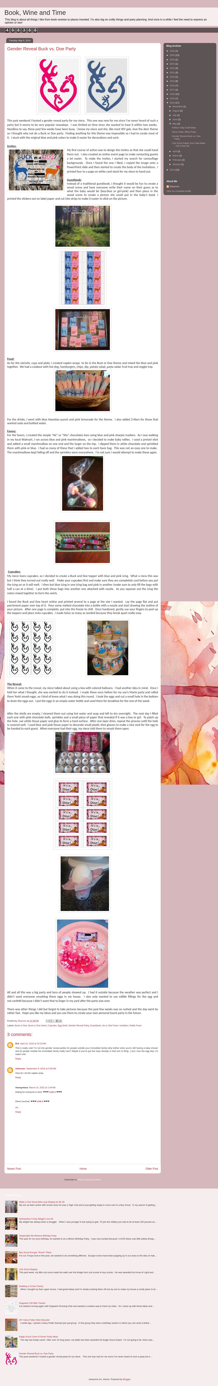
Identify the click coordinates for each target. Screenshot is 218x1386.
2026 (172, 51)
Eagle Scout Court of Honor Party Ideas (38, 1336)
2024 (172, 59)
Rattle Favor (136, 1025)
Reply (18, 1058)
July (175, 115)
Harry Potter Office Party (184, 132)
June (175, 119)
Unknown (20, 1068)
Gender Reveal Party (78, 1025)
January (177, 164)
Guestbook (95, 1025)
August (176, 110)
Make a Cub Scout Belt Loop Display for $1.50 (42, 1202)
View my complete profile (178, 191)
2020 (172, 77)
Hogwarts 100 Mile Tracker (32, 1303)
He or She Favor (110, 1025)
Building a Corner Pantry (31, 1286)
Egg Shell (62, 1025)
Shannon (174, 186)
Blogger (126, 1379)
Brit (17, 1043)
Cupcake (52, 1025)
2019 (172, 81)
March (176, 155)
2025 (172, 55)
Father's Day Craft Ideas (184, 127)
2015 (172, 98)
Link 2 (40, 1101)
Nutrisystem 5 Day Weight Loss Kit (36, 1219)
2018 (172, 85)
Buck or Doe (21, 1025)
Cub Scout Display (28, 1269)
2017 (172, 89)
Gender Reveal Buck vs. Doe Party (36, 1353)
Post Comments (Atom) (89, 1179)
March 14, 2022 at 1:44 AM (42, 1087)
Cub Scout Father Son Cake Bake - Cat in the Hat (188, 144)
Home (83, 1168)
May (175, 123)
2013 (172, 169)
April (175, 151)
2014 (172, 102)
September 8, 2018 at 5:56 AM (41, 1068)
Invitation (124, 1025)
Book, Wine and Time (35, 12)
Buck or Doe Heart (37, 1025)
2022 (172, 68)
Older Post (151, 1168)
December (178, 106)
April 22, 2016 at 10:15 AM (33, 1043)
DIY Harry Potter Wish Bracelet (34, 1320)
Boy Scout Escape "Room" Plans (35, 1252)
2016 (172, 94)
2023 (172, 64)
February (177, 160)
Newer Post (14, 1168)
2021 (172, 72)
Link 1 (52, 1092)
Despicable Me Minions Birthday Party (38, 1235)
